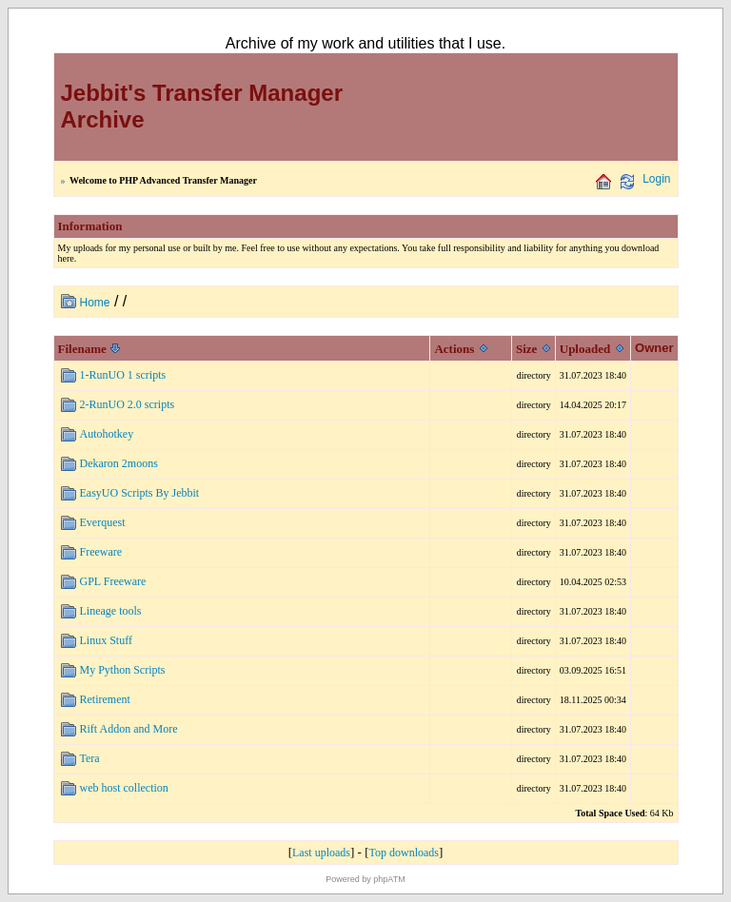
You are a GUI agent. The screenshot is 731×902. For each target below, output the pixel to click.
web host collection (124, 787)
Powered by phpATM (365, 879)
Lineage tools (111, 611)
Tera (90, 758)
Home (95, 302)
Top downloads (404, 852)
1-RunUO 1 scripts (123, 375)
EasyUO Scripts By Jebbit (140, 493)
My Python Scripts (123, 669)
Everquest (103, 522)
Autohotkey (107, 434)
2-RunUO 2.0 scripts (127, 404)
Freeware (101, 552)
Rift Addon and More (129, 728)
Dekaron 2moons (119, 463)
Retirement (105, 699)
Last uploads (321, 852)
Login (656, 179)
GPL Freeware (113, 581)
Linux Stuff (106, 640)
